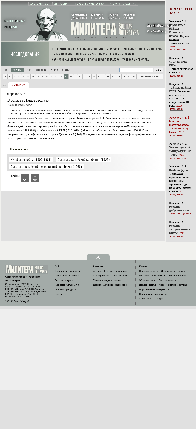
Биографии (158, 275)
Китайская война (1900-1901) (31, 159)
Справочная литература (153, 293)
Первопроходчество (115, 284)
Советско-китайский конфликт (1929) (84, 159)
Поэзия (97, 284)
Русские (18, 70)
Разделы (66, 280)
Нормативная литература (154, 289)
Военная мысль (168, 280)
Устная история (102, 280)
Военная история (178, 50)
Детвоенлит (120, 275)
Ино (29, 70)
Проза (161, 284)
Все (6, 70)
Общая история (148, 280)
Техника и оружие (176, 284)
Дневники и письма (173, 271)
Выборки (41, 70)
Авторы (97, 271)
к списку (18, 85)
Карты (117, 280)
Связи (54, 70)
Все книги (67, 275)
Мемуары (144, 275)
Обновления (67, 271)
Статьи (66, 70)
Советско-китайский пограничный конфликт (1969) (46, 166)
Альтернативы (102, 275)
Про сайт (67, 284)
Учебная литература (151, 298)
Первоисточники (149, 271)
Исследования (25, 54)
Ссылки (65, 289)
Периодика (120, 271)
